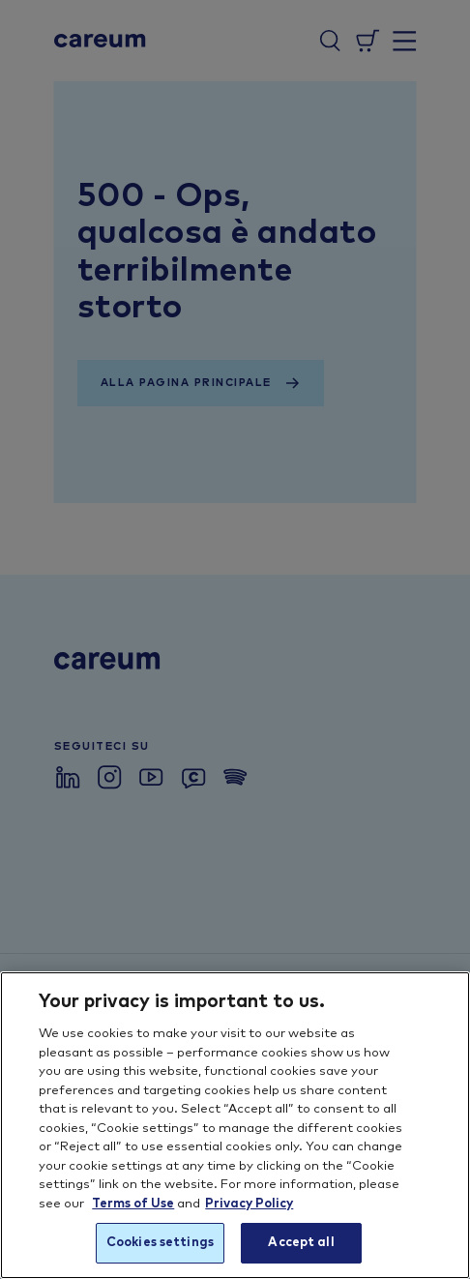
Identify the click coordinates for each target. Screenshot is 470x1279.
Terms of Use (133, 1204)
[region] (235, 1125)
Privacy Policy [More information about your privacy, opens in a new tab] (249, 1204)
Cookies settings (160, 1242)
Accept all (301, 1242)
